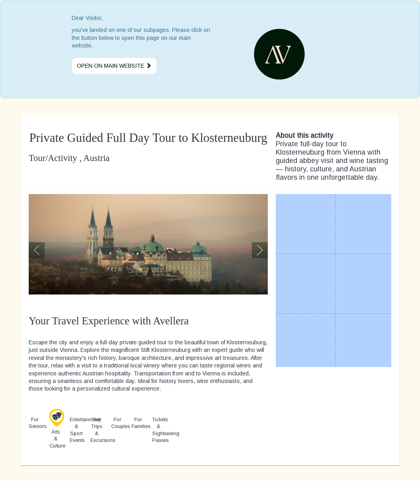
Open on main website (114, 66)
